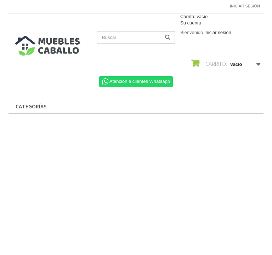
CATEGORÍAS (31, 106)
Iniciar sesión (245, 6)
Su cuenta (190, 23)
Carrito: (194, 16)
